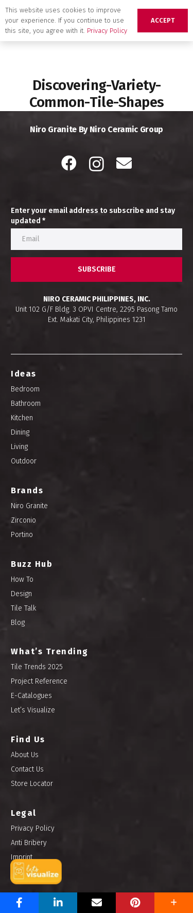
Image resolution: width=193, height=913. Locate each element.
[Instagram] (96, 163)
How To (22, 579)
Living (19, 446)
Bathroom (26, 403)
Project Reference (39, 681)
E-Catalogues (31, 695)
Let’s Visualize (33, 710)
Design (21, 593)
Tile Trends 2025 (37, 667)
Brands (27, 490)
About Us (25, 754)
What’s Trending (50, 651)
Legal (24, 813)
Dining (20, 432)
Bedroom (25, 389)
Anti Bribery (29, 842)
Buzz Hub (31, 564)
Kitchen (22, 418)
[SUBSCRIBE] (96, 269)
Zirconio (23, 520)
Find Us (28, 739)
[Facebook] (69, 163)
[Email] (124, 163)
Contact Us (27, 769)
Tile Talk (23, 608)
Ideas (24, 374)
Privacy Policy (33, 828)
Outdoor (24, 461)
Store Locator (32, 783)
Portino (22, 534)
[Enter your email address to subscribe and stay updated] (96, 239)
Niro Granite (29, 506)
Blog (18, 622)
